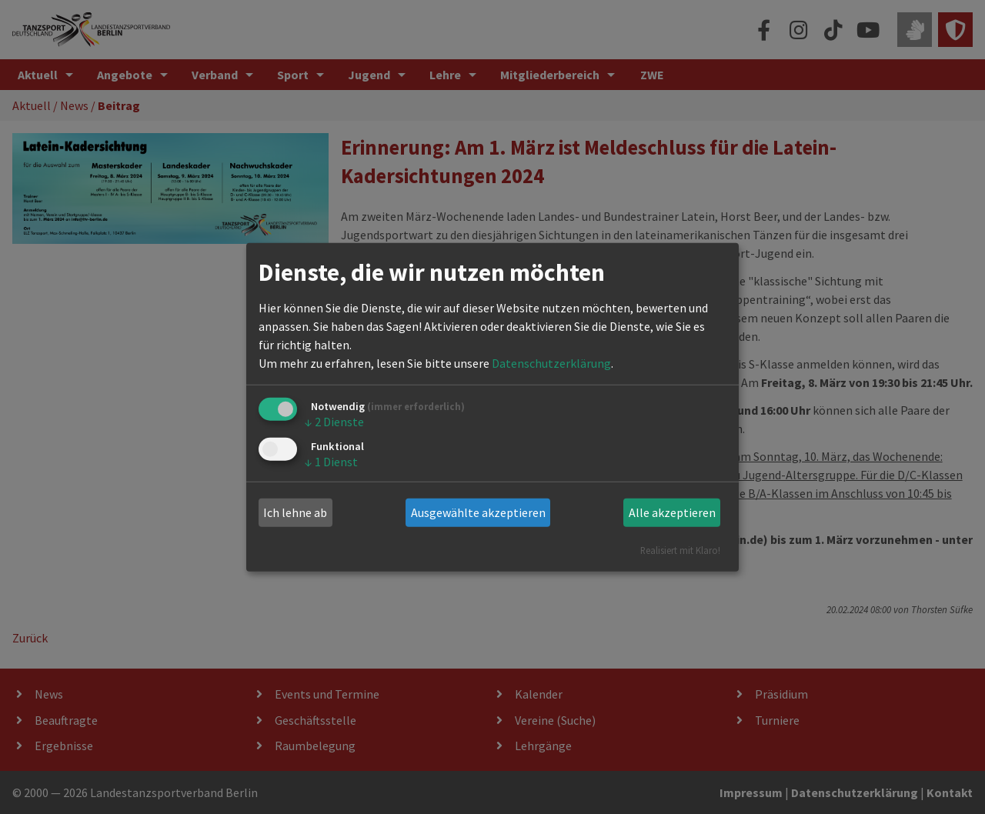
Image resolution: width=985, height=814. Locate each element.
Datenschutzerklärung (551, 363)
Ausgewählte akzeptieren (478, 512)
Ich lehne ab (295, 512)
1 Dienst (331, 461)
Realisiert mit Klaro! (680, 549)
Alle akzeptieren (672, 512)
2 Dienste (334, 421)
